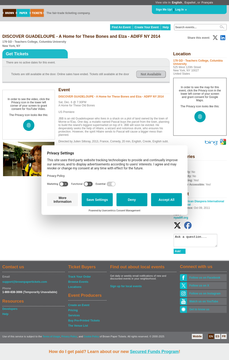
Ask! (178, 253)
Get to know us (199, 311)
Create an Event (78, 307)
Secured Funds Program (154, 351)
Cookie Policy (91, 338)
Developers (10, 311)
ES (217, 338)
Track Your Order (79, 278)
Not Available (151, 74)
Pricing (73, 312)
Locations (75, 289)
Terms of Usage (51, 338)
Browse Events (78, 284)
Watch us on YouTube (203, 303)
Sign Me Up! (164, 9)
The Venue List (78, 327)
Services (74, 317)
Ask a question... (198, 241)
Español (190, 2)
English (177, 2)
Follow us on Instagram (205, 295)
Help (166, 27)
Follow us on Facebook (204, 279)
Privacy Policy (69, 338)
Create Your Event (147, 27)
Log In (179, 9)
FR (224, 338)
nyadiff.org (181, 217)
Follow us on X (199, 287)
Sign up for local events (126, 288)
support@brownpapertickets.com (24, 284)
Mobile (197, 338)
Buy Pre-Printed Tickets (84, 322)
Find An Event (121, 27)
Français (207, 2)
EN (211, 338)
